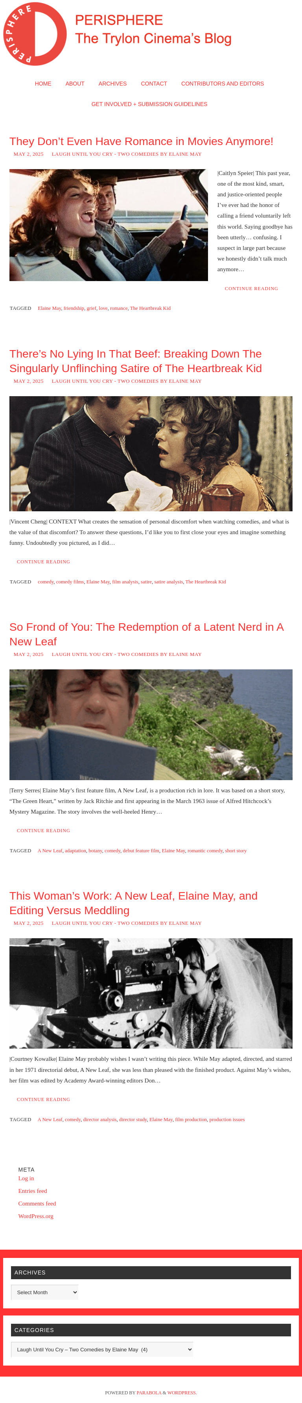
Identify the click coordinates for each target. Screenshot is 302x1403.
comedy (45, 582)
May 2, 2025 (29, 154)
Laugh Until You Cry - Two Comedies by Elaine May (127, 154)
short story (236, 850)
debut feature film (141, 850)
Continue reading (251, 288)
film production (191, 1119)
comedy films (70, 582)
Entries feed (32, 1190)
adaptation (75, 850)
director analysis (100, 1119)
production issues (227, 1119)
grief (91, 308)
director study (133, 1119)
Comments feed (37, 1203)
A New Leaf (50, 850)
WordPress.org (35, 1216)
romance (118, 308)
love (103, 308)
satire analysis (168, 582)
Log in (26, 1178)
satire (146, 582)
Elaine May (49, 308)
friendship (74, 308)
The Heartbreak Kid (150, 308)
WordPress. (182, 1393)
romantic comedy (205, 850)
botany (95, 850)
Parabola (149, 1393)
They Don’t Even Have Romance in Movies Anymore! (141, 141)
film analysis (125, 582)
